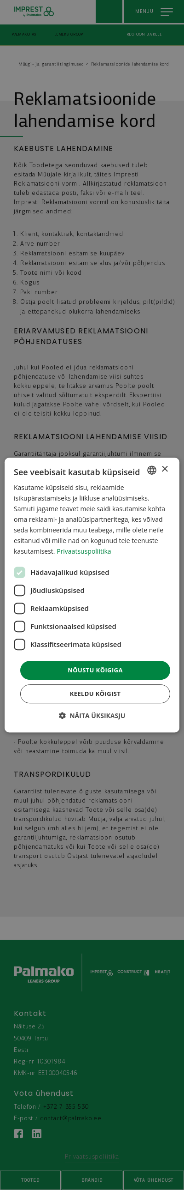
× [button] (164, 469)
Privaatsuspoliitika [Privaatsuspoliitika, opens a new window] (84, 551)
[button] (92, 715)
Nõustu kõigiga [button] (95, 670)
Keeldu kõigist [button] (95, 693)
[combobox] (151, 470)
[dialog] (92, 595)
